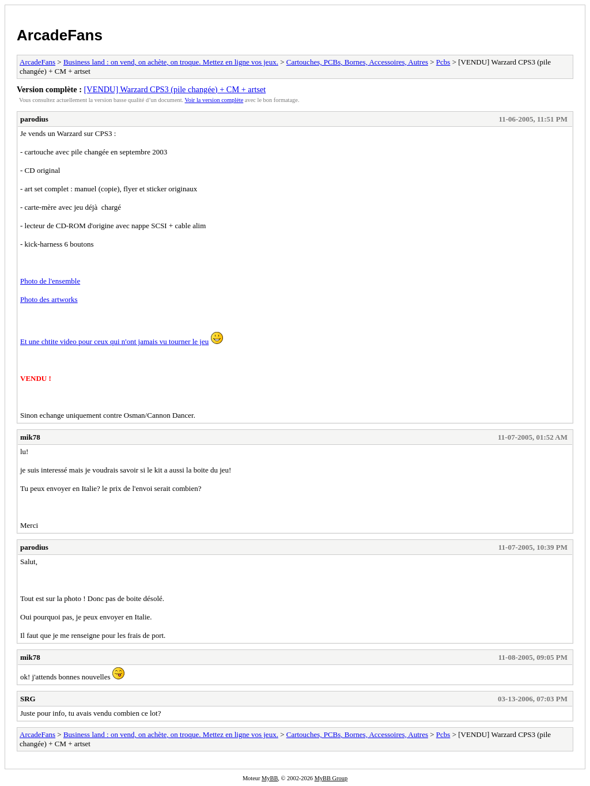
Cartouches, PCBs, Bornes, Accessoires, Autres (357, 62)
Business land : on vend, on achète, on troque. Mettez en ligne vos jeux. (170, 62)
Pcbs (443, 62)
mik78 (30, 437)
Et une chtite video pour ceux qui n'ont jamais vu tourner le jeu (114, 341)
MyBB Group (331, 778)
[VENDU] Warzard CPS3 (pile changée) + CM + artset (175, 89)
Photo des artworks (49, 299)
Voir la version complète (214, 100)
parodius (34, 119)
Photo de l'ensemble (50, 281)
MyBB (270, 778)
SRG (28, 698)
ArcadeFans (60, 35)
